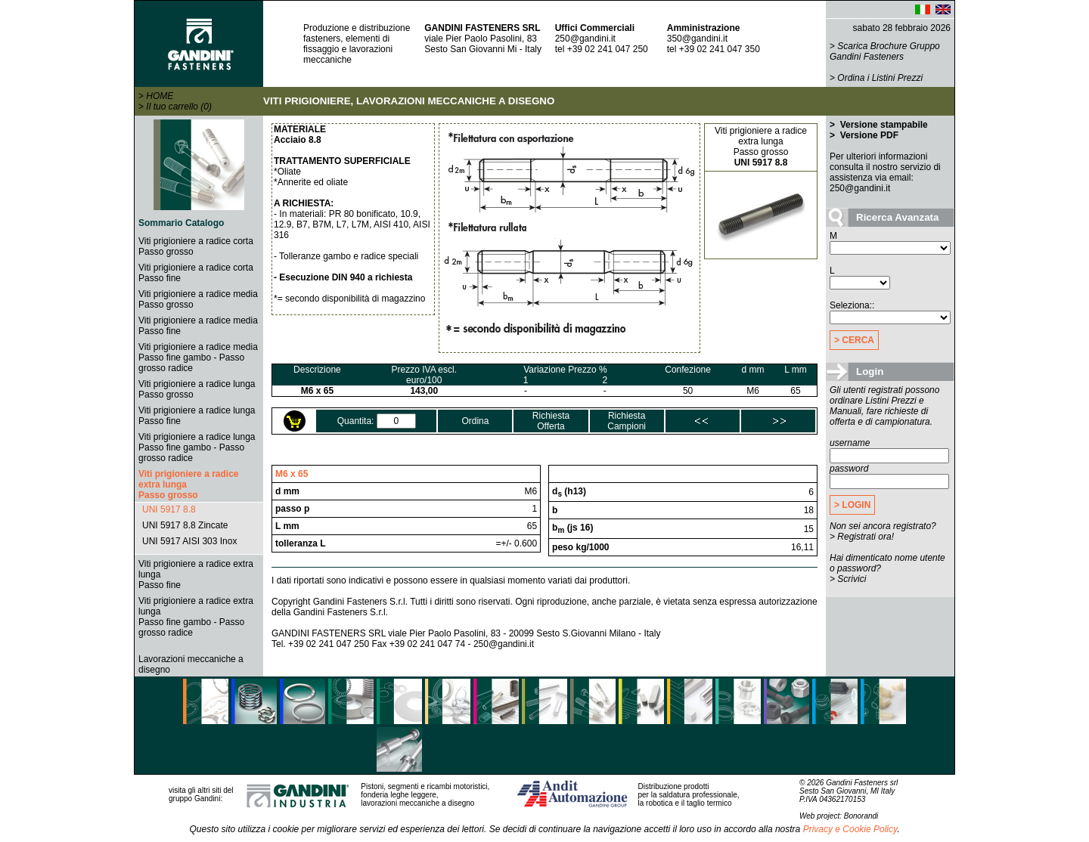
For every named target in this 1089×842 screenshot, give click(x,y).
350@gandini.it (697, 38)
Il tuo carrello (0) (179, 106)
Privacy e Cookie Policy (850, 829)
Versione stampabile (882, 124)
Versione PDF (867, 135)
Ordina (475, 421)
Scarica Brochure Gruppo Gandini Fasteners (885, 51)
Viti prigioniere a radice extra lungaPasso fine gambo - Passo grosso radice (195, 617)
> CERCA (854, 340)
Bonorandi (861, 816)
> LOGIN (852, 505)
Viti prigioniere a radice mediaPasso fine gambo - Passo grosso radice (198, 357)
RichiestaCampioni (626, 421)
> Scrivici (848, 579)
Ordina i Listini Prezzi (880, 78)
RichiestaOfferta (550, 421)
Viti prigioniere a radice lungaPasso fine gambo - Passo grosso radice (197, 447)
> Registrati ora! (862, 536)
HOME (159, 96)
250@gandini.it (585, 38)
